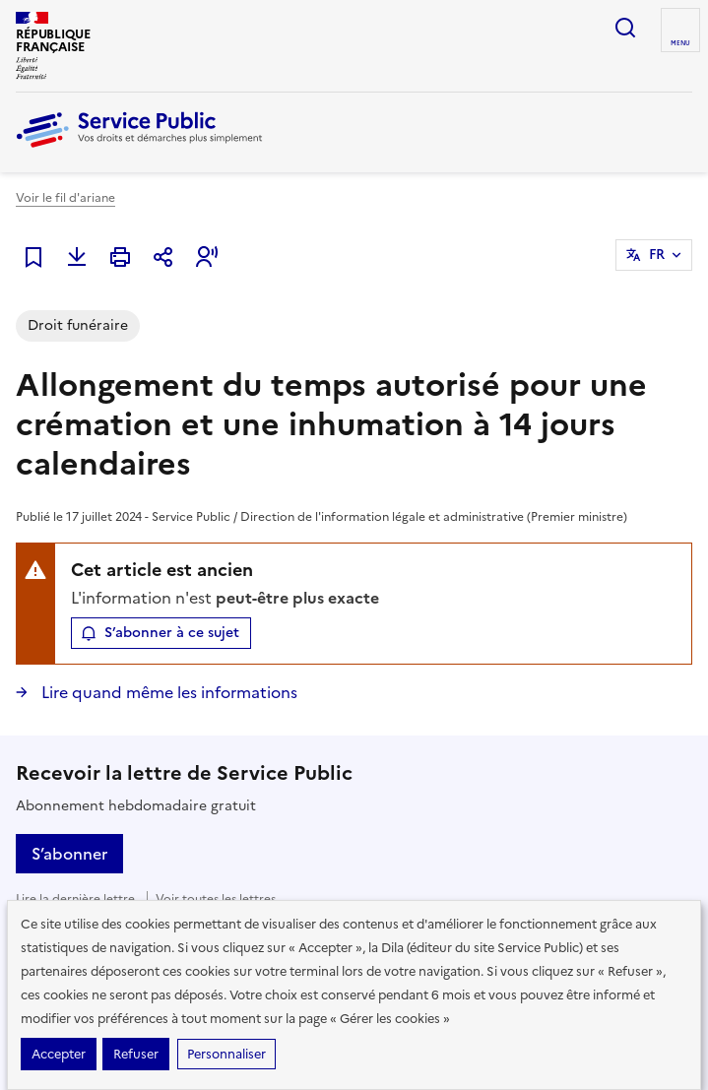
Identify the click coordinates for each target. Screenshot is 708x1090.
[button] (207, 257)
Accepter (59, 1054)
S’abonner (69, 854)
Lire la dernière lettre (75, 899)
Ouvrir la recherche (625, 27)
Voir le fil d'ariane (65, 198)
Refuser (136, 1054)
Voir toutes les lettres (216, 899)
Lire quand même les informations (167, 692)
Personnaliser (226, 1054)
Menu (680, 43)
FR (657, 254)
